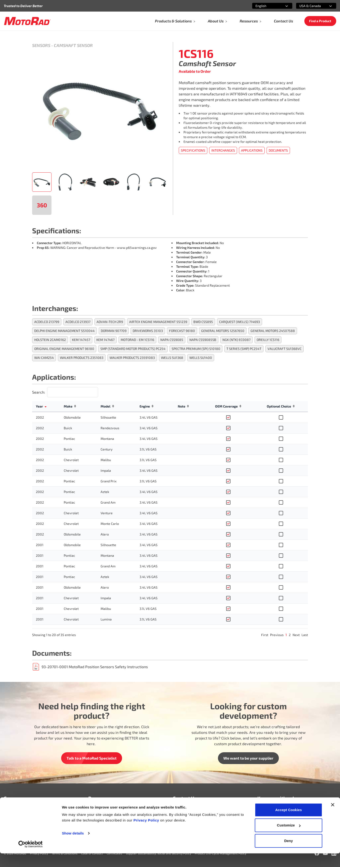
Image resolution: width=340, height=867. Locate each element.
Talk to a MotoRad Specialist (92, 758)
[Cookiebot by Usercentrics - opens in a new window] (30, 857)
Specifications (193, 150)
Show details (73, 847)
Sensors (41, 45)
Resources (251, 21)
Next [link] (296, 635)
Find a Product (320, 21)
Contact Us (283, 21)
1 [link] (286, 635)
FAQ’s (93, 810)
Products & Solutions (175, 21)
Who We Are (14, 810)
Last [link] (305, 635)
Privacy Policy (146, 834)
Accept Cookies (288, 823)
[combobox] (266, 6)
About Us (217, 21)
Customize (289, 839)
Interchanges (223, 150)
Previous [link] (277, 635)
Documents (278, 150)
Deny (288, 854)
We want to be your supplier (248, 758)
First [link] (264, 635)
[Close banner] (332, 818)
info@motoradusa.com (192, 810)
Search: (38, 392)
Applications (252, 150)
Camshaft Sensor (73, 45)
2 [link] (290, 635)
